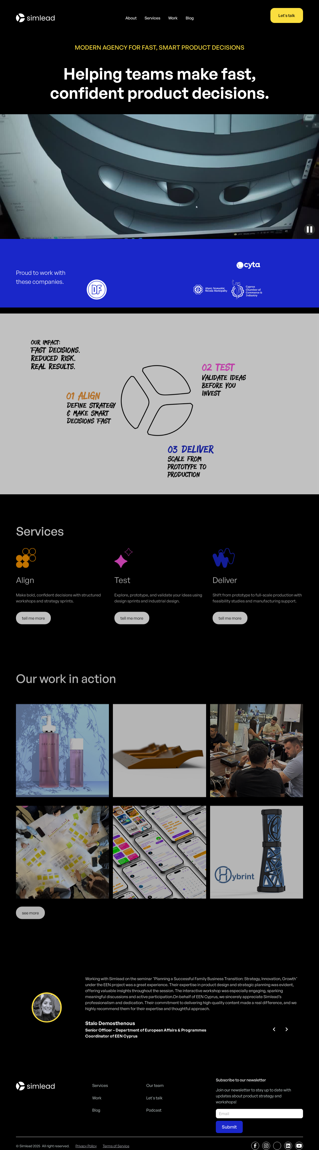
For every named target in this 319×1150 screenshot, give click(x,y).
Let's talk (286, 15)
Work (173, 17)
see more (30, 920)
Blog (190, 17)
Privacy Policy (86, 1146)
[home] (35, 17)
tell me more (33, 625)
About (131, 17)
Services (152, 17)
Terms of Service (116, 1146)
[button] (274, 1029)
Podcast (153, 1110)
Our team (155, 1085)
